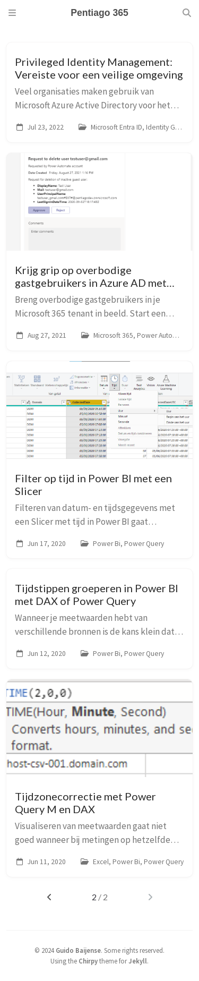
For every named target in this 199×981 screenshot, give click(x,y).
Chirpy (88, 961)
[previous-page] (49, 897)
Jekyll (137, 961)
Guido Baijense (78, 950)
